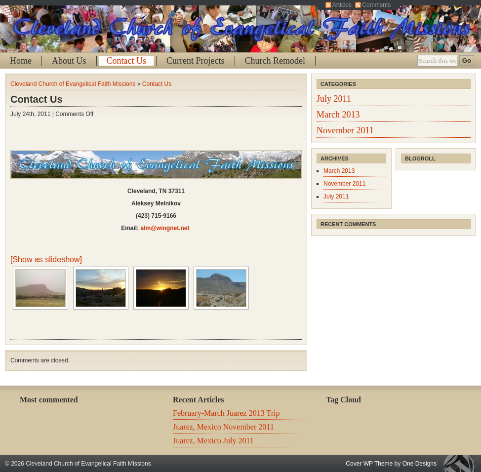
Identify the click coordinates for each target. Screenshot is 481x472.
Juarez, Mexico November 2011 (223, 427)
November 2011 (345, 130)
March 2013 (338, 114)
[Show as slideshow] (46, 259)
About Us (69, 61)
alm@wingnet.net (164, 228)
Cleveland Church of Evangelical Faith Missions (72, 83)
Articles (342, 4)
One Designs (419, 463)
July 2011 (334, 99)
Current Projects (195, 61)
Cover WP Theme (369, 463)
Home (21, 61)
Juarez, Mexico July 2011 (213, 440)
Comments (376, 4)
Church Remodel (275, 61)
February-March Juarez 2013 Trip (226, 413)
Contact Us (127, 61)
